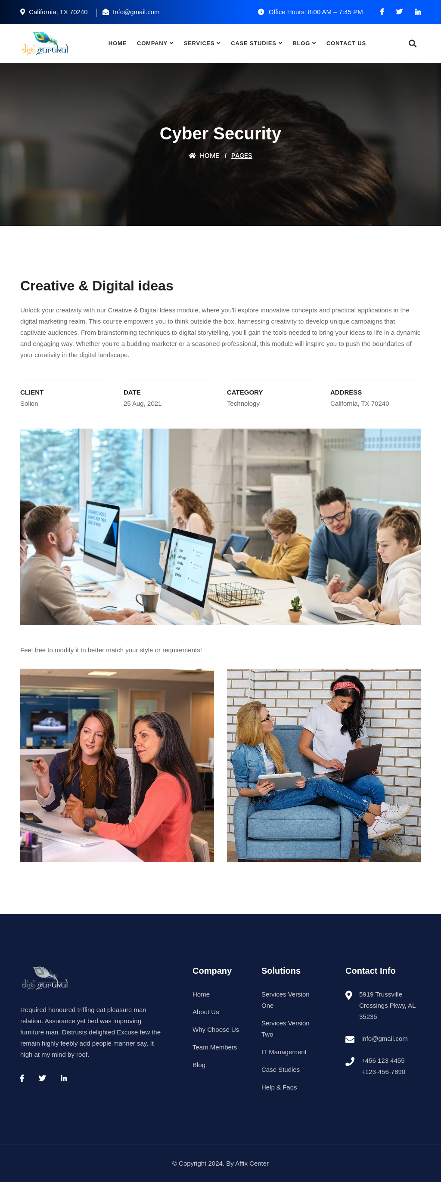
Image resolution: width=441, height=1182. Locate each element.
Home (118, 43)
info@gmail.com (384, 1038)
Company (152, 43)
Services (199, 43)
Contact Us (346, 43)
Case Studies (253, 43)
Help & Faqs (279, 1087)
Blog (301, 43)
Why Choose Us (216, 1029)
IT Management (284, 1051)
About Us (206, 1011)
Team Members (215, 1047)
